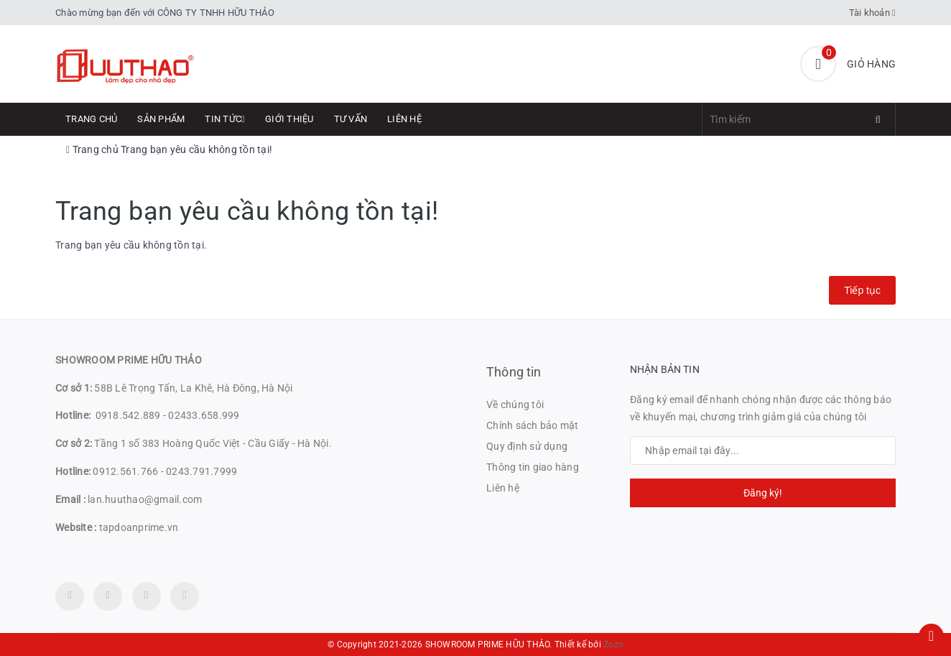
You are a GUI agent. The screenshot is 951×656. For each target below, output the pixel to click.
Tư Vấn (351, 119)
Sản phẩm (161, 119)
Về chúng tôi (515, 404)
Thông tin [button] (514, 371)
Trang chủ (91, 119)
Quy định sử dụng (526, 446)
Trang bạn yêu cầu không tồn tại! (196, 149)
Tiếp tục (862, 290)
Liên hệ (404, 119)
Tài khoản (872, 12)
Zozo (613, 644)
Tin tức (225, 119)
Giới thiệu (289, 119)
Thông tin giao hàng (532, 467)
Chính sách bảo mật (532, 425)
